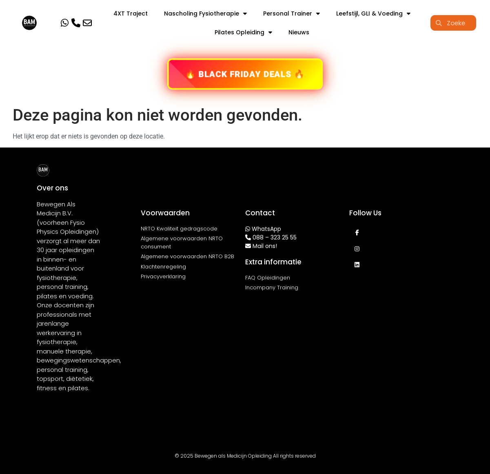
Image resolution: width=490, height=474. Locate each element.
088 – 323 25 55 (275, 237)
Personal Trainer (291, 13)
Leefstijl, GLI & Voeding (373, 13)
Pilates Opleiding (243, 32)
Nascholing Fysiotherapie (205, 13)
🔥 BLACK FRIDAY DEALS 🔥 (245, 74)
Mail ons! (265, 246)
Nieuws (298, 32)
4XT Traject (130, 13)
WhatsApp (266, 229)
